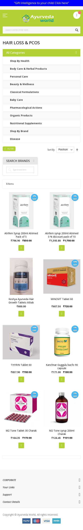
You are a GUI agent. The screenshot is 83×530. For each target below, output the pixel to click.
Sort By (51, 149)
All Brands (33, 160)
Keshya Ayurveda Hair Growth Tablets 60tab (21, 300)
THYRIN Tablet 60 (21, 364)
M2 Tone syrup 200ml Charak (61, 432)
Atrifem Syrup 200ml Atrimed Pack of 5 (21, 235)
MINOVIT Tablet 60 (62, 299)
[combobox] (41, 30)
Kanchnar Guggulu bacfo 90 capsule (62, 366)
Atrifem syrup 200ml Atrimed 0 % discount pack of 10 (61, 235)
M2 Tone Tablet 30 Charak (21, 430)
